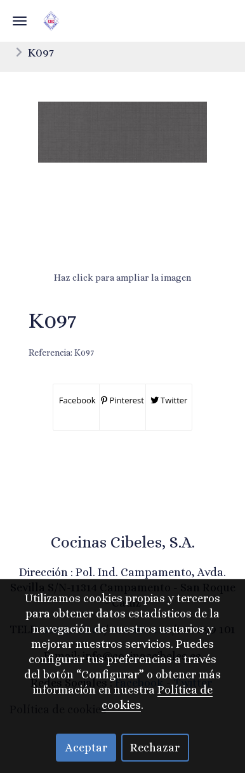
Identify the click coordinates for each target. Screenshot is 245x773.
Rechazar (155, 747)
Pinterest (122, 400)
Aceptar (86, 747)
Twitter (169, 400)
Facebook (75, 400)
